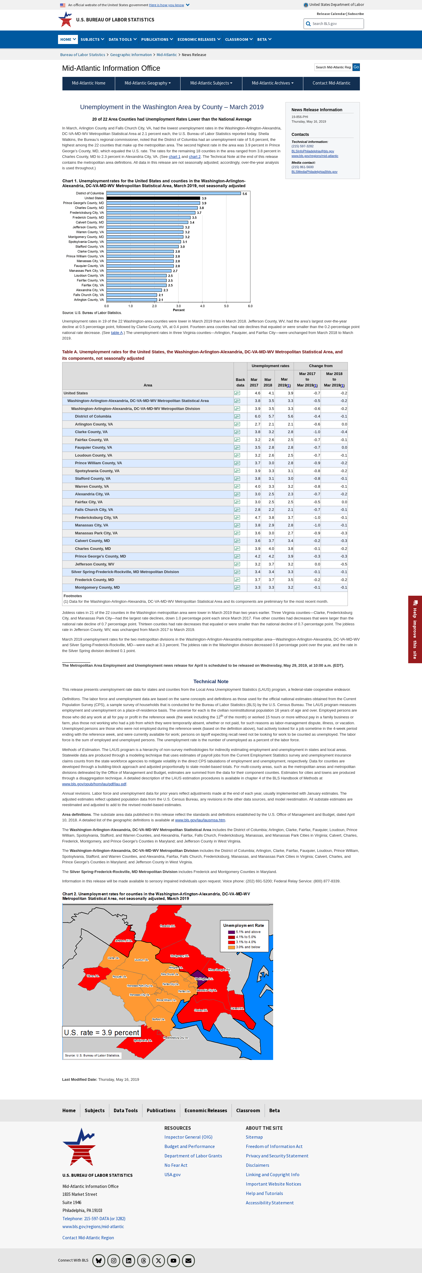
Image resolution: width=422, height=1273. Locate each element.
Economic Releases (206, 1110)
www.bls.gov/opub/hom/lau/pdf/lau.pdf (94, 784)
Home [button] (66, 39)
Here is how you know (166, 4)
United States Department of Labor (333, 5)
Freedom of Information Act (274, 1146)
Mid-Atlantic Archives (271, 83)
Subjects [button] (91, 39)
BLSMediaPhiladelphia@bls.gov (315, 171)
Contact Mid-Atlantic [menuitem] (331, 83)
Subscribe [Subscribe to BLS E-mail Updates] (356, 13)
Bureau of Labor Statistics (82, 54)
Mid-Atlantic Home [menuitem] (89, 83)
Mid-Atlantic (167, 54)
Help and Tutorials (264, 1193)
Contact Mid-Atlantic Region (88, 1237)
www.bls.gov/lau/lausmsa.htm (200, 820)
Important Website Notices (273, 1184)
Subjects (95, 1110)
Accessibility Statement (270, 1203)
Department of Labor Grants (193, 1156)
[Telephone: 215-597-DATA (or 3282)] (109, 1218)
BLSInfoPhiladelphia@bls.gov (313, 151)
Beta (274, 1110)
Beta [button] (262, 39)
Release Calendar (331, 13)
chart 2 (195, 156)
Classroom (248, 1110)
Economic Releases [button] (197, 39)
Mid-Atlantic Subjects (209, 83)
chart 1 (175, 156)
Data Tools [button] (121, 39)
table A (117, 332)
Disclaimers (257, 1165)
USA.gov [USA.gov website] (172, 1174)
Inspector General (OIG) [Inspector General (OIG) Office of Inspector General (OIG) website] (188, 1137)
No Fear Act (176, 1165)
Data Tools (126, 1110)
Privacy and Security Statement (277, 1156)
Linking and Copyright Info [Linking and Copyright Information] (273, 1174)
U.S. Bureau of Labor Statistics (115, 19)
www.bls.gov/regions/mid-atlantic (315, 156)
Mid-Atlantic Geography (146, 83)
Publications (161, 1110)
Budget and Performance (189, 1146)
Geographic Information (131, 54)
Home (69, 1110)
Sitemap (254, 1137)
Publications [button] (155, 39)
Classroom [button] (237, 39)
